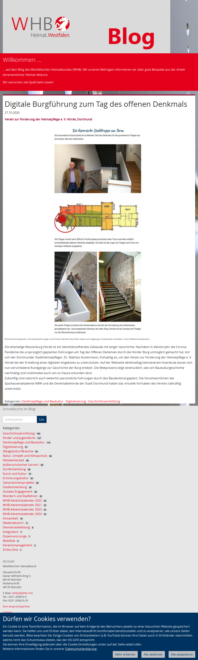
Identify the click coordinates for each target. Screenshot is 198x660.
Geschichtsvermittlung (104, 401)
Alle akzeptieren (182, 654)
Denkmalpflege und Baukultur (42, 401)
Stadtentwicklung (15, 487)
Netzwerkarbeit (13, 460)
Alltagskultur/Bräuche (18, 451)
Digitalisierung (76, 401)
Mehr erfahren (125, 654)
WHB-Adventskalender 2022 (22, 500)
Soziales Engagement (17, 491)
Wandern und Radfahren (20, 496)
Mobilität (9, 541)
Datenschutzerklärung (81, 649)
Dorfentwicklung (14, 469)
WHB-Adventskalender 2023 (22, 509)
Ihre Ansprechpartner (16, 606)
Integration (10, 532)
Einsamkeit (10, 518)
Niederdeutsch (13, 523)
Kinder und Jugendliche (19, 438)
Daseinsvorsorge (15, 536)
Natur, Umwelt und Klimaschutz (25, 456)
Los (41, 419)
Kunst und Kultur (15, 474)
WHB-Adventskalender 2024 (22, 514)
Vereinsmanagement (17, 545)
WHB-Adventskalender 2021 (22, 505)
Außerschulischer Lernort (21, 465)
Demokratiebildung (16, 527)
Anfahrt (7, 612)
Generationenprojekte (18, 483)
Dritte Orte (10, 550)
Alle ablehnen (153, 654)
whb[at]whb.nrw (22, 593)
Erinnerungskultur (15, 478)
